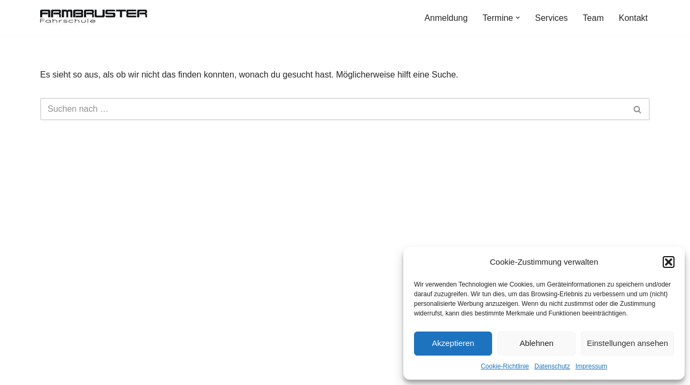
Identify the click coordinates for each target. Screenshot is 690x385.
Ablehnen (536, 343)
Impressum (591, 366)
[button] (668, 262)
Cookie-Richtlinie (505, 366)
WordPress (148, 371)
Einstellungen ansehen (627, 343)
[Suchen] (333, 109)
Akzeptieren (453, 343)
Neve (50, 371)
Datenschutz (552, 366)
